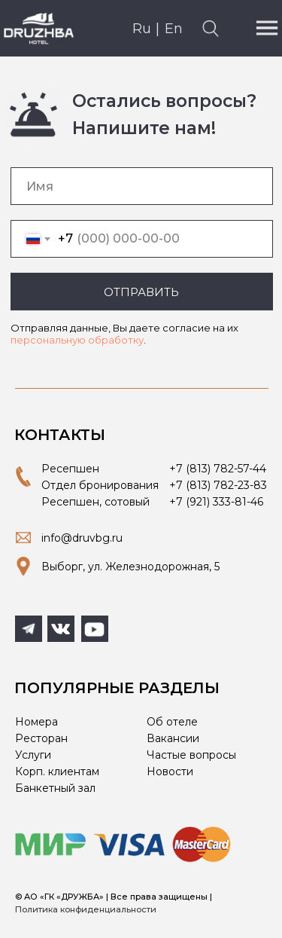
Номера (36, 722)
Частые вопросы (191, 755)
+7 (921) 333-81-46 (216, 502)
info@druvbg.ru (82, 538)
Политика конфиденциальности (85, 909)
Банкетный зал (55, 788)
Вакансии (173, 738)
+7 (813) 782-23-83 (218, 485)
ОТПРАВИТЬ (141, 292)
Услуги (33, 755)
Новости (170, 771)
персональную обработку (77, 340)
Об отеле (172, 722)
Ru (141, 28)
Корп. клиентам (57, 771)
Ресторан (41, 738)
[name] (142, 186)
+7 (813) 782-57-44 (217, 468)
